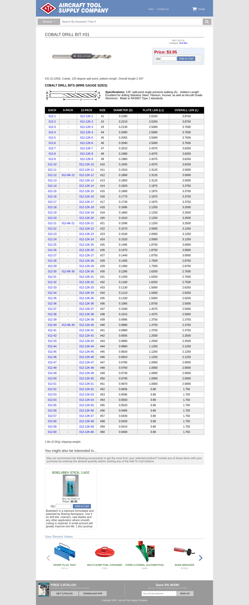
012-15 (52, 191)
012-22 (52, 228)
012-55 (52, 405)
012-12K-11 (86, 169)
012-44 (52, 346)
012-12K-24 (86, 239)
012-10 (52, 164)
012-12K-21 (86, 223)
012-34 (52, 292)
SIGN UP (185, 593)
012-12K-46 (86, 357)
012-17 (52, 201)
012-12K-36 (86, 303)
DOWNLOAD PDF (93, 593)
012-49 (52, 373)
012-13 (52, 180)
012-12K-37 (86, 308)
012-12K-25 (86, 244)
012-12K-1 (86, 116)
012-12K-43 (86, 341)
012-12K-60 (86, 431)
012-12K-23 (86, 234)
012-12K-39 (86, 319)
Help (151, 9)
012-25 (52, 244)
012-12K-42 (86, 335)
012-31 (52, 276)
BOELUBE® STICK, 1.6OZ (70, 472)
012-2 (52, 121)
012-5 (52, 137)
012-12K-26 (86, 250)
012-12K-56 (86, 410)
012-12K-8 (86, 153)
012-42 (52, 335)
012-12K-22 (86, 228)
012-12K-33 (86, 287)
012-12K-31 (86, 276)
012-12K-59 (86, 426)
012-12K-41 (86, 330)
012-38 (52, 314)
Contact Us (163, 9)
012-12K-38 (86, 314)
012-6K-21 (68, 223)
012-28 (52, 260)
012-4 (52, 132)
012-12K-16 (86, 196)
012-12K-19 (86, 212)
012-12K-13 (86, 180)
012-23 (52, 234)
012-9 (52, 159)
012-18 (52, 207)
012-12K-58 (86, 421)
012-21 (52, 223)
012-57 (52, 415)
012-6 (52, 143)
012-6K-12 (68, 175)
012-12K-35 (86, 298)
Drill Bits (183, 43)
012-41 (52, 330)
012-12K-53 (86, 394)
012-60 (52, 431)
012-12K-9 (86, 159)
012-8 (52, 153)
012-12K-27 (86, 255)
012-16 (52, 196)
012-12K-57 (86, 415)
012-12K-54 (86, 399)
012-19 (52, 212)
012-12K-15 (86, 191)
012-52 (52, 389)
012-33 (52, 287)
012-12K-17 (86, 201)
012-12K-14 (86, 185)
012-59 (52, 426)
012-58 (52, 421)
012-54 (52, 399)
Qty (166, 58)
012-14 (52, 185)
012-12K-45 (86, 351)
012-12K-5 (86, 137)
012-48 (52, 367)
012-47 (52, 362)
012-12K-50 (86, 378)
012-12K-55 (86, 405)
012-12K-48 (86, 367)
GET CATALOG (64, 593)
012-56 (52, 410)
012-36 (52, 303)
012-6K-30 (68, 271)
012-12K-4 (86, 132)
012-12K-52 (86, 389)
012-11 (52, 169)
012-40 (52, 324)
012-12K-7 (86, 148)
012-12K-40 (86, 324)
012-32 (52, 282)
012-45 (52, 351)
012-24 (52, 239)
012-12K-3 (86, 126)
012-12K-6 (86, 143)
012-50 (52, 378)
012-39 (52, 319)
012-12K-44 (86, 346)
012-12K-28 (86, 260)
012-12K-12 (86, 175)
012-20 (52, 217)
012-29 (52, 266)
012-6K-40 (68, 324)
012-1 (52, 116)
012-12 (52, 175)
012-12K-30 (86, 271)
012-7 (52, 148)
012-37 (52, 308)
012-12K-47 (86, 362)
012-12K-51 (86, 383)
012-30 (52, 271)
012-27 (52, 255)
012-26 (52, 250)
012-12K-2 (86, 121)
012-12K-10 (86, 164)
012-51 (52, 383)
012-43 (52, 341)
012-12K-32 (86, 282)
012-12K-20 (86, 217)
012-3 (52, 126)
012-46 (52, 357)
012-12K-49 (86, 373)
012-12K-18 (86, 207)
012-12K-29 (86, 266)
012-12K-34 (86, 292)
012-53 (52, 394)
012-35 (52, 298)
